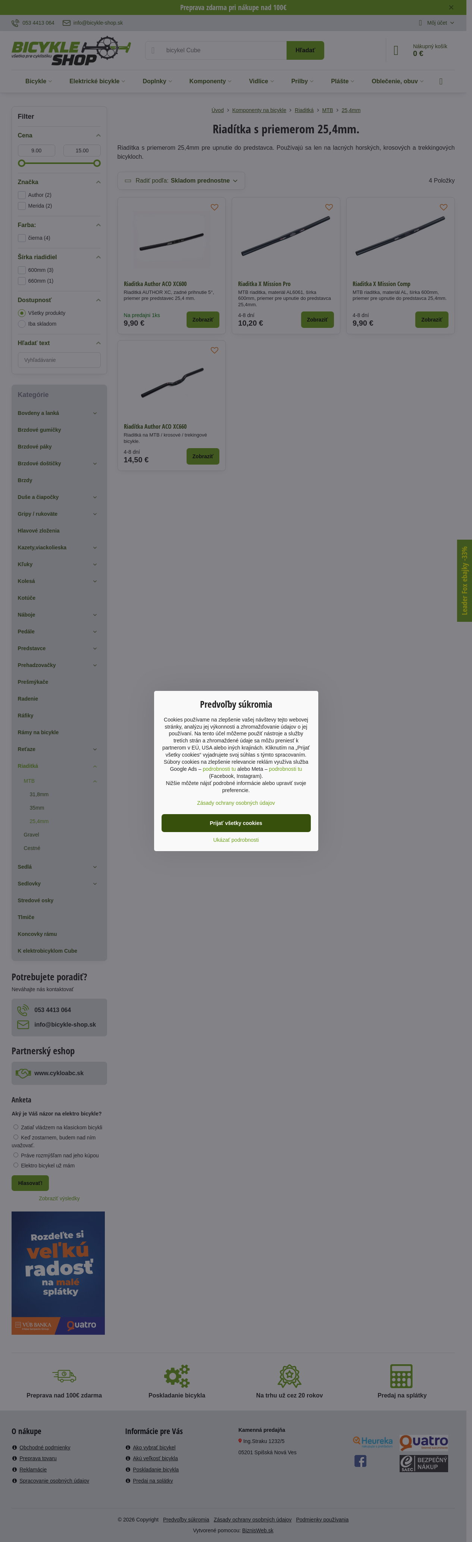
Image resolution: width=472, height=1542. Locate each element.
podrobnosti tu (219, 769)
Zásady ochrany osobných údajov (236, 803)
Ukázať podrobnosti (236, 840)
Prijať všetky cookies (236, 823)
